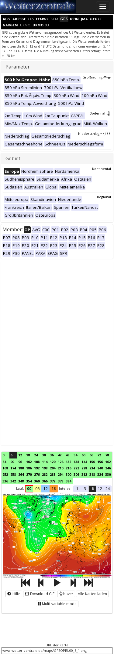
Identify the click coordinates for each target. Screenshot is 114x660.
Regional (104, 197)
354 (29, 481)
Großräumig (96, 77)
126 (60, 461)
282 (44, 474)
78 (107, 455)
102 (29, 461)
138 (76, 461)
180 (21, 468)
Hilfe (13, 593)
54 (75, 455)
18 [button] (54, 488)
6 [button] (93, 488)
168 (5, 468)
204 (52, 468)
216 (68, 468)
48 (67, 455)
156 (100, 461)
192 (37, 468)
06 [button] (37, 488)
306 (76, 474)
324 (100, 474)
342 (13, 481)
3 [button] (85, 488)
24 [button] (107, 488)
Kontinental (101, 168)
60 (83, 455)
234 (92, 468)
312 (84, 474)
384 (68, 481)
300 (68, 474)
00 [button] (29, 488)
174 (13, 468)
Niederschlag (94, 133)
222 (76, 468)
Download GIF (39, 593)
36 (52, 455)
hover (66, 593)
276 (37, 474)
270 (29, 474)
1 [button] (77, 488)
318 (92, 474)
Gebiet (12, 158)
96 (20, 461)
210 (60, 468)
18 (28, 455)
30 (44, 455)
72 (99, 455)
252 (5, 474)
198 (44, 468)
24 (36, 455)
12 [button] (45, 488)
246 (108, 468)
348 (21, 481)
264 (21, 474)
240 (100, 468)
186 (29, 468)
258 (13, 474)
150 (92, 461)
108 (37, 461)
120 (52, 461)
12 (20, 455)
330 (108, 474)
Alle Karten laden (92, 593)
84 (4, 461)
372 (52, 481)
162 (108, 461)
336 (5, 481)
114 (44, 461)
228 (84, 468)
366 (44, 481)
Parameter (17, 66)
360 (37, 481)
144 (84, 461)
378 (60, 481)
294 (60, 474)
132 (68, 461)
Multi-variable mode (57, 603)
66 (91, 455)
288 (52, 474)
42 (59, 455)
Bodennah (100, 113)
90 (12, 461)
